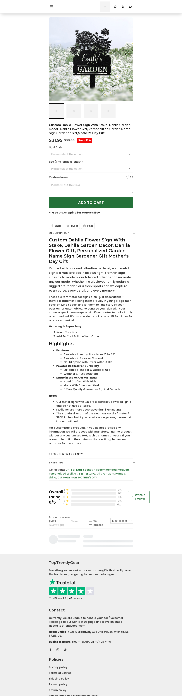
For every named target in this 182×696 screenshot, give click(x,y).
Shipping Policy (59, 605)
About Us (55, 640)
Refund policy (58, 611)
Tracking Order (59, 658)
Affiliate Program (60, 663)
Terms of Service (60, 599)
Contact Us (56, 646)
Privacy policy (58, 593)
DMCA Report (91, 679)
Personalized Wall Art (63, 473)
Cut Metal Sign (67, 477)
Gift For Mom (105, 473)
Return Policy (57, 616)
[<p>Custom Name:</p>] (91, 187)
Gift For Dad (74, 470)
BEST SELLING (87, 473)
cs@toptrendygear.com (69, 552)
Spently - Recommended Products (106, 470)
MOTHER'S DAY (87, 477)
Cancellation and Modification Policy (73, 622)
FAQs (52, 652)
